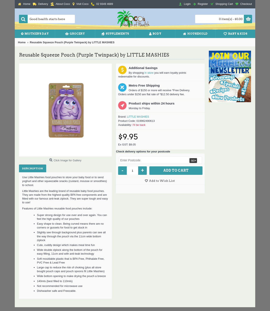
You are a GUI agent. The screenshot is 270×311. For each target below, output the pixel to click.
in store (149, 72)
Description (32, 168)
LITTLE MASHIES (138, 116)
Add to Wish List (162, 180)
